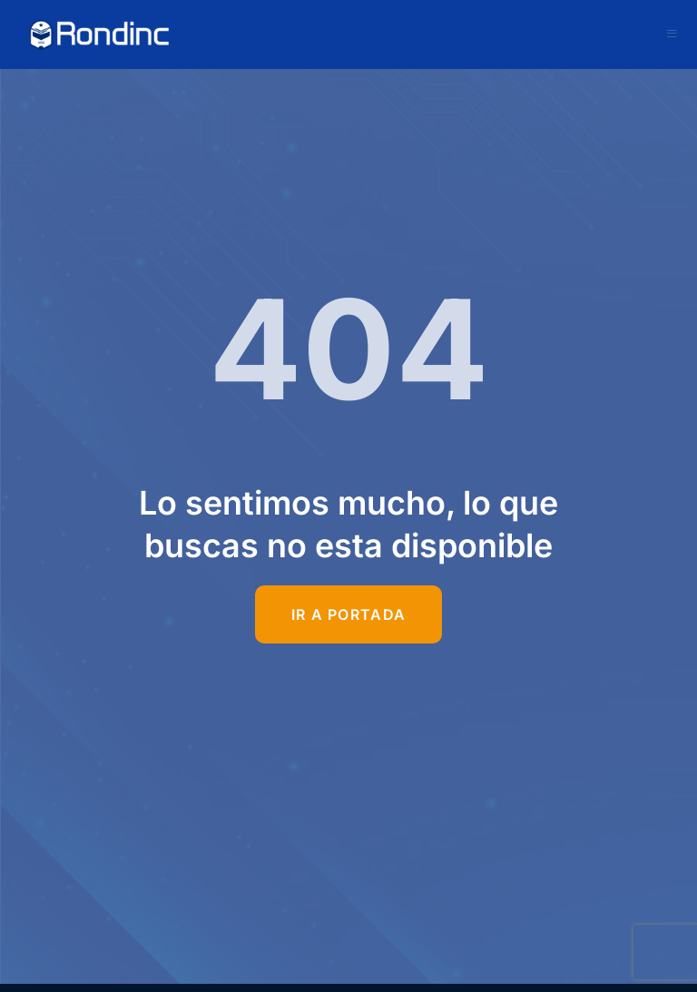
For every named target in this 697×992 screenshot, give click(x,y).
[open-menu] (672, 34)
